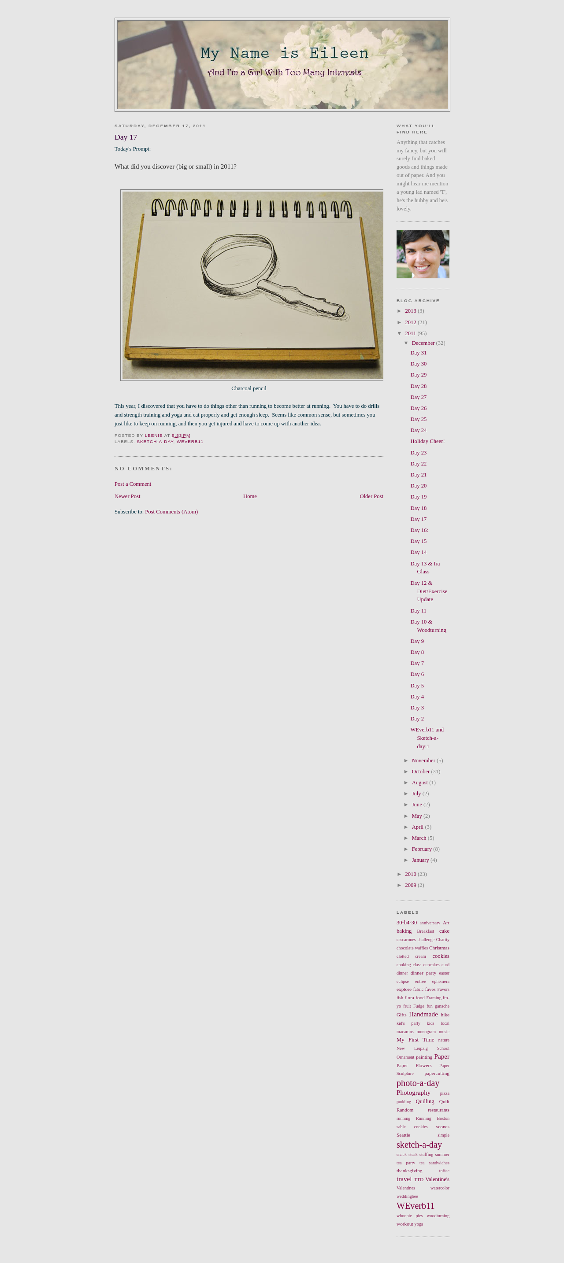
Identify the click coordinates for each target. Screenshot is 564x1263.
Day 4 (417, 697)
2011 (411, 333)
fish (400, 997)
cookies (440, 956)
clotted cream (411, 956)
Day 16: (419, 530)
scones (442, 1126)
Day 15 (419, 541)
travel (404, 1178)
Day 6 (417, 674)
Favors (443, 989)
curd (445, 964)
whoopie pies (410, 1215)
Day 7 (417, 663)
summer (442, 1154)
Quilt (444, 1101)
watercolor (439, 1187)
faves (430, 989)
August (421, 782)
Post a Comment (133, 484)
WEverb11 (190, 441)
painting (424, 1057)
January (421, 860)
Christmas (439, 947)
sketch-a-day (155, 441)
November (424, 760)
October (421, 771)
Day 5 (417, 686)
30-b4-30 (407, 923)
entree (420, 981)
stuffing (426, 1154)
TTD (418, 1179)
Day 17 (419, 519)
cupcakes (431, 964)
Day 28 (419, 386)
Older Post (371, 496)
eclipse (403, 981)
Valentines (406, 1187)
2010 (411, 874)
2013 (411, 311)
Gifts (402, 1014)
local (445, 1023)
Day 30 (419, 364)
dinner (402, 973)
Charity (442, 939)
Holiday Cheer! (428, 441)
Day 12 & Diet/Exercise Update (429, 591)
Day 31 (419, 353)
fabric (418, 989)
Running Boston (432, 1118)
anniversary (429, 922)
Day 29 (419, 375)
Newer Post (128, 496)
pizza (444, 1093)
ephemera (440, 981)
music (444, 1031)
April (418, 827)
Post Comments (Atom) (171, 512)
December (424, 343)
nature (443, 1040)
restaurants (438, 1109)
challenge (425, 939)
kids (430, 1023)
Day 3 (417, 708)
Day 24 (419, 430)
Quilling (425, 1101)
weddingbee (407, 1196)
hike (445, 1014)
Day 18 (419, 508)
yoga (419, 1224)
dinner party (424, 972)
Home (250, 496)
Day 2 (417, 719)
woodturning (438, 1215)
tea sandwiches (434, 1162)
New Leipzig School (423, 1048)
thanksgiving (410, 1170)
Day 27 (419, 397)
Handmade (423, 1014)
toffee (444, 1170)
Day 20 (419, 486)
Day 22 (419, 464)
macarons (405, 1031)
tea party (406, 1162)
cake (444, 931)
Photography (413, 1092)
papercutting (436, 1073)
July (417, 793)
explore (404, 989)
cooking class (409, 964)
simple (443, 1135)
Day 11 (419, 611)
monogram (426, 1031)
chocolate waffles (412, 947)
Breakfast (425, 931)
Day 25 (419, 419)
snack (402, 1154)
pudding (404, 1101)
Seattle (403, 1134)
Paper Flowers (414, 1065)
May (417, 816)
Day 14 (419, 552)
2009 (411, 885)
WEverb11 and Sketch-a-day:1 (427, 738)
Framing (434, 997)
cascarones (406, 939)
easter (444, 973)
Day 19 (419, 497)
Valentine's (437, 1179)
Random (405, 1109)
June (417, 804)
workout (405, 1223)
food (420, 997)
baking (404, 931)
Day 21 (419, 475)
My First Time (415, 1040)
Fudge (418, 1006)
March (420, 838)
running (403, 1118)
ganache (442, 1006)
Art (446, 922)
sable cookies (412, 1126)
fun (429, 1006)
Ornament (405, 1057)
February (423, 849)
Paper (441, 1056)
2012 (411, 322)
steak (413, 1154)
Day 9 (417, 641)
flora (409, 997)
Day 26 (419, 408)
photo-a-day (418, 1083)
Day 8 (417, 652)
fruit (407, 1006)
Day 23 (419, 453)
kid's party (408, 1023)
